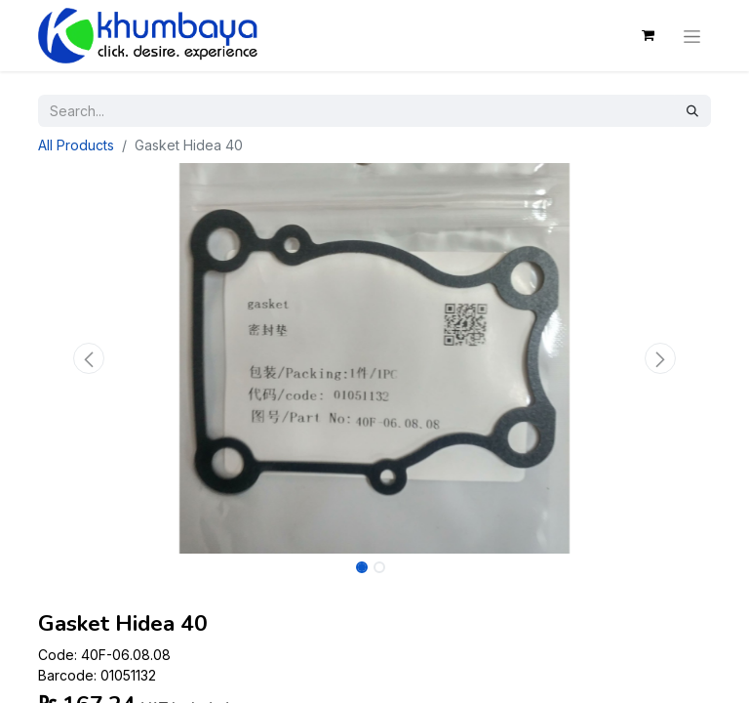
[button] (88, 358)
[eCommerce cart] (647, 35)
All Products (76, 145)
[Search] (692, 111)
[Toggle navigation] (692, 35)
